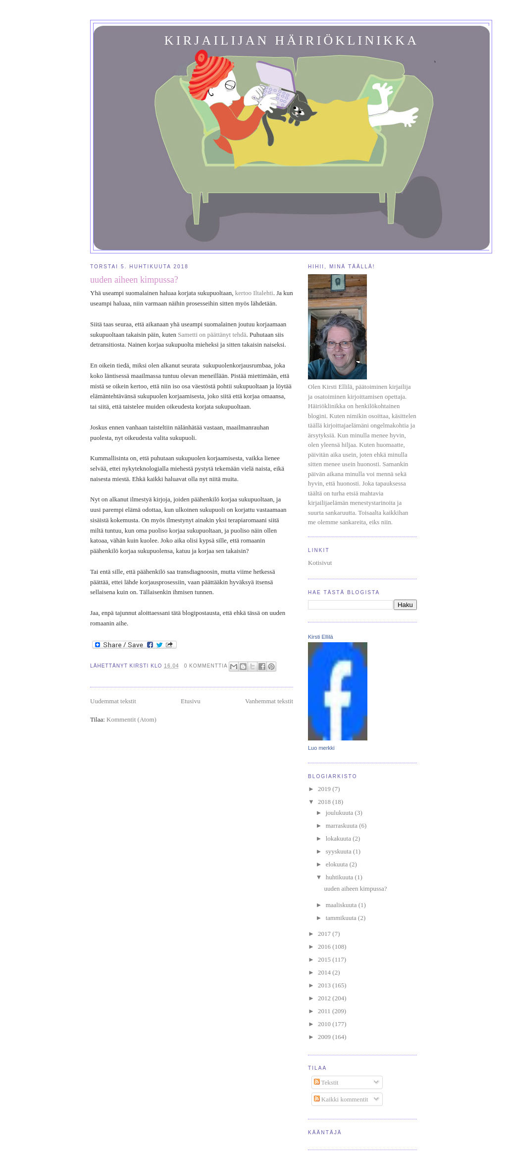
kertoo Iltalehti (254, 293)
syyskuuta (339, 851)
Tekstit (326, 1082)
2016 (325, 946)
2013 (325, 985)
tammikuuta (342, 917)
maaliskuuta (342, 905)
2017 (325, 933)
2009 (325, 1036)
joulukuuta (340, 812)
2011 (325, 1011)
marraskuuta (342, 825)
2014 (325, 972)
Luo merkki (321, 748)
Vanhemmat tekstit (269, 701)
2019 (325, 789)
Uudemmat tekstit (113, 701)
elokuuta (338, 864)
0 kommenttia (206, 666)
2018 (325, 801)
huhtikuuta (340, 877)
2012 (325, 998)
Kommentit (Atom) (131, 719)
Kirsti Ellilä (320, 637)
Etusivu (191, 701)
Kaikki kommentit (341, 1099)
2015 (325, 959)
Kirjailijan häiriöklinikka (291, 40)
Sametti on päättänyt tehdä (212, 334)
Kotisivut (320, 562)
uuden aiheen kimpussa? (134, 280)
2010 (325, 1024)
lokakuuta (339, 838)
